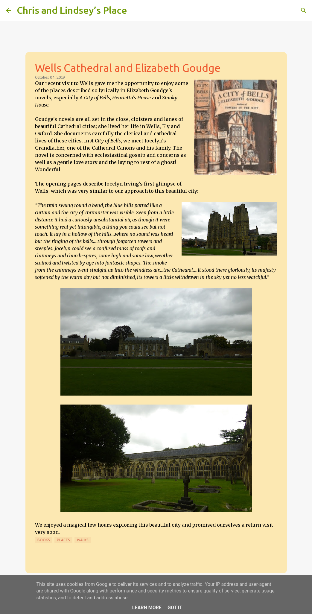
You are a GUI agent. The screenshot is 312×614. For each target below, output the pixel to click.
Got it (175, 607)
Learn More (147, 607)
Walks (83, 540)
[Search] (135, 10)
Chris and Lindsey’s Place (72, 10)
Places (63, 540)
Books (43, 540)
